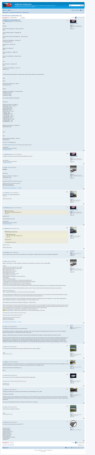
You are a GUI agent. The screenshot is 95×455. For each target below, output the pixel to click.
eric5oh (71, 378)
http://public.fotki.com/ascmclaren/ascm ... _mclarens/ (12, 187)
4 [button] (80, 17)
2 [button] (77, 17)
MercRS (71, 427)
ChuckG (71, 392)
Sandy (71, 172)
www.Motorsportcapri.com (7, 149)
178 (73, 366)
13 (72, 326)
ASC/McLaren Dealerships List (11, 15)
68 (72, 252)
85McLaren (72, 364)
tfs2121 (71, 351)
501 (73, 211)
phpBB (39, 450)
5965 (73, 174)
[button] (84, 17)
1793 (73, 353)
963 (73, 199)
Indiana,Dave (7, 252)
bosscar (71, 325)
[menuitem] (82, 10)
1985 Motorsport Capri (74, 23)
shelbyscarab (72, 197)
